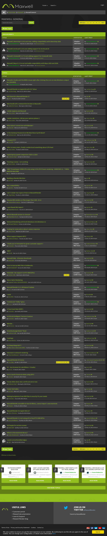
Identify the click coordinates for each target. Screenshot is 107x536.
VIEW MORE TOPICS (53, 488)
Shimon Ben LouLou (14, 202)
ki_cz (10, 304)
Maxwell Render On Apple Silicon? (18, 411)
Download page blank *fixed (16, 331)
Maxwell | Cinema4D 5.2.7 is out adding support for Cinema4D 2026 (29, 56)
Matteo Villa (89, 251)
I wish (9, 294)
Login (102, 5)
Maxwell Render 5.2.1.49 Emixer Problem (20, 287)
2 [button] (90, 22)
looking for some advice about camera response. (23, 229)
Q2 (9, 173)
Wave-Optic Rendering (15, 280)
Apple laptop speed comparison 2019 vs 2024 (22, 155)
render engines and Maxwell (16, 111)
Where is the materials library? (17, 433)
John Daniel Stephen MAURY (94, 360)
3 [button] (93, 22)
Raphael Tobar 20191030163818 (17, 282)
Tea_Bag (11, 362)
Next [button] (103, 22)
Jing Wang (11, 195)
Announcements (40, 43)
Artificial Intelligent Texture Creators (20, 316)
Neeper (10, 406)
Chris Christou (12, 413)
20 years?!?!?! (11, 140)
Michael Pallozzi (13, 224)
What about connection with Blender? (20, 125)
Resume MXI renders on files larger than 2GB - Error (24, 200)
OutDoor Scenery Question (14, 468)
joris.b (10, 369)
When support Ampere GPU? (16, 236)
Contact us (40, 527)
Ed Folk (10, 180)
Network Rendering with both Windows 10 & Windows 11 (26, 222)
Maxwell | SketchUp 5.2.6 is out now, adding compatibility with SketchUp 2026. (34, 41)
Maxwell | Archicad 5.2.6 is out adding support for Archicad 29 (28, 49)
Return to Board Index (9, 455)
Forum (45, 5)
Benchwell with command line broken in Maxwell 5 (24, 104)
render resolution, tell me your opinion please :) (23, 118)
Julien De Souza (13, 106)
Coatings (10, 338)
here (54, 534)
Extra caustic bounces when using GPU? (20, 374)
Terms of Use (5, 527)
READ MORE (13, 481)
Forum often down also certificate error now (22, 382)
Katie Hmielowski (13, 435)
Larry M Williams (13, 420)
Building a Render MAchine (16, 178)
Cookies (33, 527)
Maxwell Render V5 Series (15, 360)
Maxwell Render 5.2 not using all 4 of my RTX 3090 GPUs (25, 418)
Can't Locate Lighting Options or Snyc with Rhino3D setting (41, 469)
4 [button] (96, 22)
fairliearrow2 (12, 135)
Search (53, 5)
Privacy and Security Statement (20, 527)
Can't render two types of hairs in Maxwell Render (24, 193)
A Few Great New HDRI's (15, 309)
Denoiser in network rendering (17, 353)
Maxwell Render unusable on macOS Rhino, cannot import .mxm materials (32, 404)
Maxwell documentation (21, 514)
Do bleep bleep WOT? (14, 345)
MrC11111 (11, 326)
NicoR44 (10, 142)
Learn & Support (19, 516)
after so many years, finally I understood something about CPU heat (30, 147)
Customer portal (19, 512)
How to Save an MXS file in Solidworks (20, 265)
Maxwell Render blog (20, 519)
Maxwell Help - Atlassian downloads (19, 258)
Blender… (10, 324)
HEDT (9, 251)
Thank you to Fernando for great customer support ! (25, 244)
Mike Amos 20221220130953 (16, 348)
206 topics (82, 22)
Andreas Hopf (90, 140)
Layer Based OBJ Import (15, 207)
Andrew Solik (12, 333)
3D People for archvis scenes (16, 425)
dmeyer (88, 236)
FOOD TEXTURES (12, 389)
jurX (9, 98)
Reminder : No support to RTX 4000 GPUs (21, 273)
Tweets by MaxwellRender (78, 514)
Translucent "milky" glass (15, 302)
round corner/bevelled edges (17, 440)
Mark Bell (89, 111)
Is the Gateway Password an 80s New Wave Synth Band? (26, 133)
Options (75, 449)
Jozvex (10, 377)
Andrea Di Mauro (13, 239)
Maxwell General (12, 19)
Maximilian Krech (13, 209)
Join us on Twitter (84, 508)
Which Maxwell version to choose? (18, 215)
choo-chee (11, 113)
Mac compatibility (13, 185)
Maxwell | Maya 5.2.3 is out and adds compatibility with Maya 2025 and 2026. (32, 63)
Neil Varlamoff (12, 268)
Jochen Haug (12, 91)
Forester (11, 246)
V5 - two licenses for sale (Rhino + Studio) (21, 367)
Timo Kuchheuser (13, 355)
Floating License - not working (17, 162)
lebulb (10, 253)
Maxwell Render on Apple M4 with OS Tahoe (22, 89)
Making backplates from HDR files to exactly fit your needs (27, 396)
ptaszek (10, 128)
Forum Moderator (13, 44)
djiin (87, 96)
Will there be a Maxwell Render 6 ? (18, 96)
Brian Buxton (12, 340)
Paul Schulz (11, 164)
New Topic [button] (7, 28)
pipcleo (10, 188)
